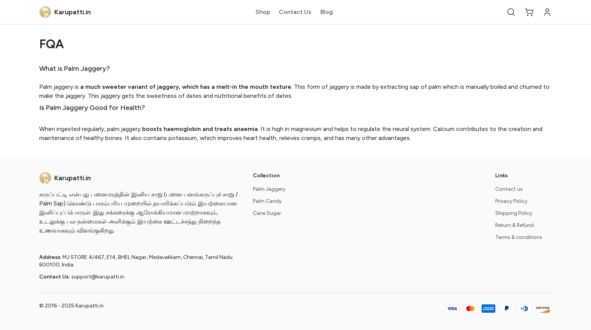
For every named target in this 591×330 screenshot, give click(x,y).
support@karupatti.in (97, 277)
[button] (511, 12)
